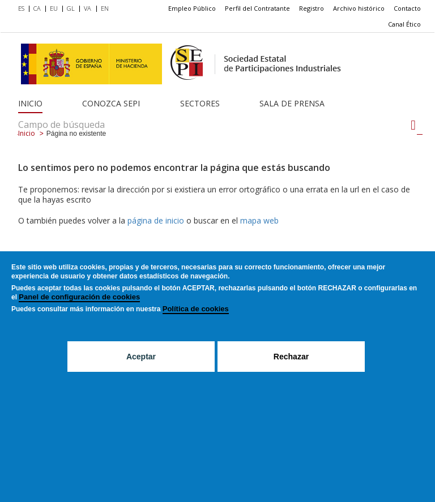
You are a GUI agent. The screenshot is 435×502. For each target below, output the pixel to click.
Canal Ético (404, 24)
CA (37, 8)
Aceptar (141, 371)
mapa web (259, 220)
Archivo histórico (359, 8)
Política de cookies (196, 324)
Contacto (407, 8)
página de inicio (155, 220)
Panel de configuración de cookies (79, 312)
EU (54, 8)
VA (87, 8)
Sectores (200, 103)
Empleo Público (192, 8)
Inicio (30, 103)
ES (21, 8)
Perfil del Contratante (257, 8)
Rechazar (291, 371)
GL (71, 8)
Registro (311, 8)
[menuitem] (23, 9)
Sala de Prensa (292, 103)
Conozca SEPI (111, 103)
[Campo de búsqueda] (413, 125)
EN (105, 8)
